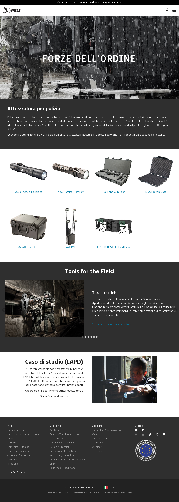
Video (95, 434)
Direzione (12, 464)
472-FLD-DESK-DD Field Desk (113, 229)
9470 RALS (71, 229)
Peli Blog (97, 451)
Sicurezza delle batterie (63, 451)
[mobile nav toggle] (174, 10)
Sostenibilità (14, 460)
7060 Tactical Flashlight (71, 173)
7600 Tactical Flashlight (28, 173)
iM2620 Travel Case (28, 229)
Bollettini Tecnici (59, 447)
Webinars (97, 447)
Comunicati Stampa (18, 447)
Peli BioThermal (16, 472)
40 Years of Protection (19, 455)
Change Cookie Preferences (118, 493)
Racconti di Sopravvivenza (107, 430)
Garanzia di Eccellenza (62, 443)
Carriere (11, 443)
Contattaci (56, 430)
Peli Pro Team (100, 438)
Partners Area (57, 438)
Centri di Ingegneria (18, 451)
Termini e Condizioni (58, 493)
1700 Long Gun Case (113, 173)
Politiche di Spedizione (63, 468)
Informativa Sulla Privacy (86, 493)
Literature (97, 443)
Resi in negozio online (62, 455)
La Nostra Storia (16, 430)
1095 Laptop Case (155, 173)
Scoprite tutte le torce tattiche (111, 324)
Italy (109, 488)
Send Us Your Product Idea (64, 434)
